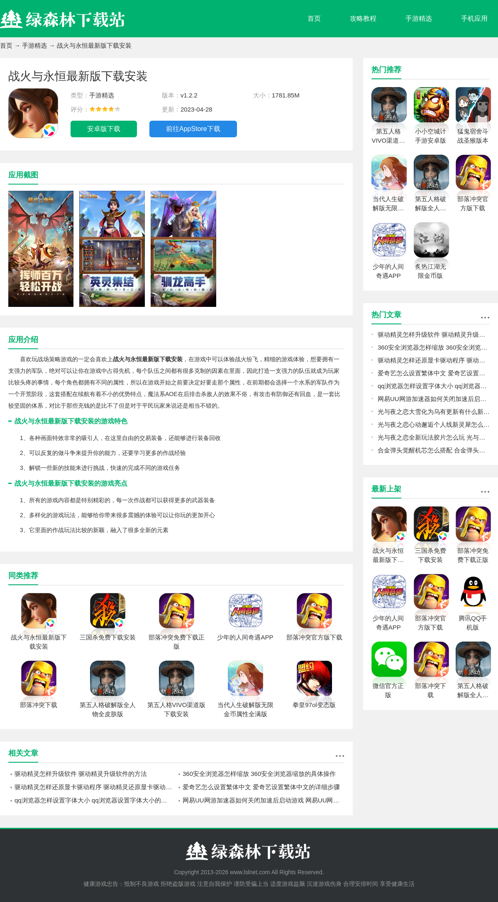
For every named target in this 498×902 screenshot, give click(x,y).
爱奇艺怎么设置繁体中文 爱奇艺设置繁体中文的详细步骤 (261, 786)
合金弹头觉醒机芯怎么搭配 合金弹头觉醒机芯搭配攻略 (434, 450)
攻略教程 (363, 18)
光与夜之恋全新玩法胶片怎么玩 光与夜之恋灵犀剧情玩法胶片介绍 (434, 437)
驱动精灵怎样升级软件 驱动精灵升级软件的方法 (81, 773)
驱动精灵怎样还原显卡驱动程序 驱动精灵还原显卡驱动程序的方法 (95, 786)
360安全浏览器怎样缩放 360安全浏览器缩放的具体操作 (259, 773)
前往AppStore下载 (193, 128)
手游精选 (418, 18)
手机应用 (474, 18)
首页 (314, 18)
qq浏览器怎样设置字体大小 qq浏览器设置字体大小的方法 (94, 800)
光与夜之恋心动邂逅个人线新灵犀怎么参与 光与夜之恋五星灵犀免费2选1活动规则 (434, 424)
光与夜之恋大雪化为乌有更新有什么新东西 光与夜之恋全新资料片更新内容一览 (434, 411)
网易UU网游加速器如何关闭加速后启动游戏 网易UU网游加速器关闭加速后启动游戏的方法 (263, 800)
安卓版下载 (103, 128)
